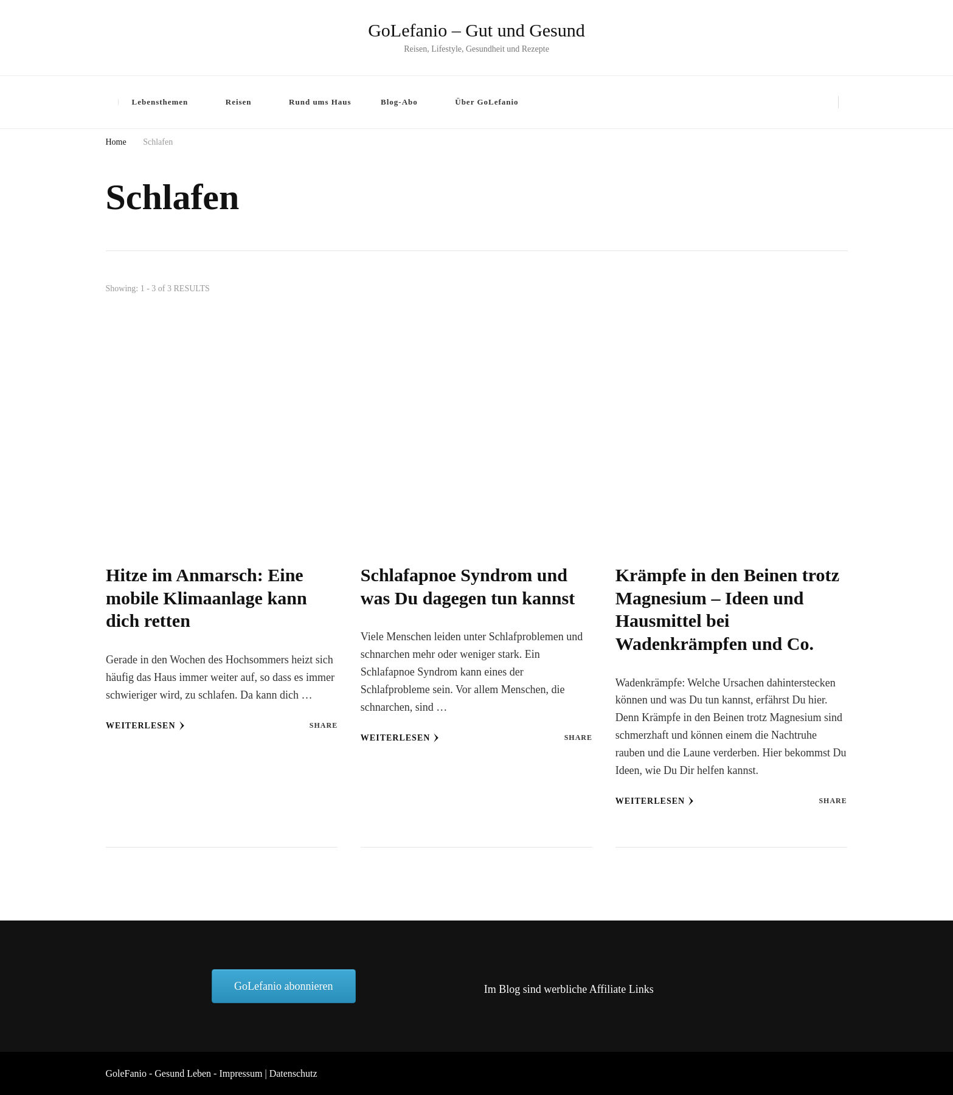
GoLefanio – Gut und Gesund (476, 30)
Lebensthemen (160, 101)
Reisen (239, 101)
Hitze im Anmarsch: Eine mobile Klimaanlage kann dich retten (206, 598)
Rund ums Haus (320, 101)
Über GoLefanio (486, 101)
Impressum (240, 1073)
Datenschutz (293, 1073)
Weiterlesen (145, 726)
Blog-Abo (399, 101)
